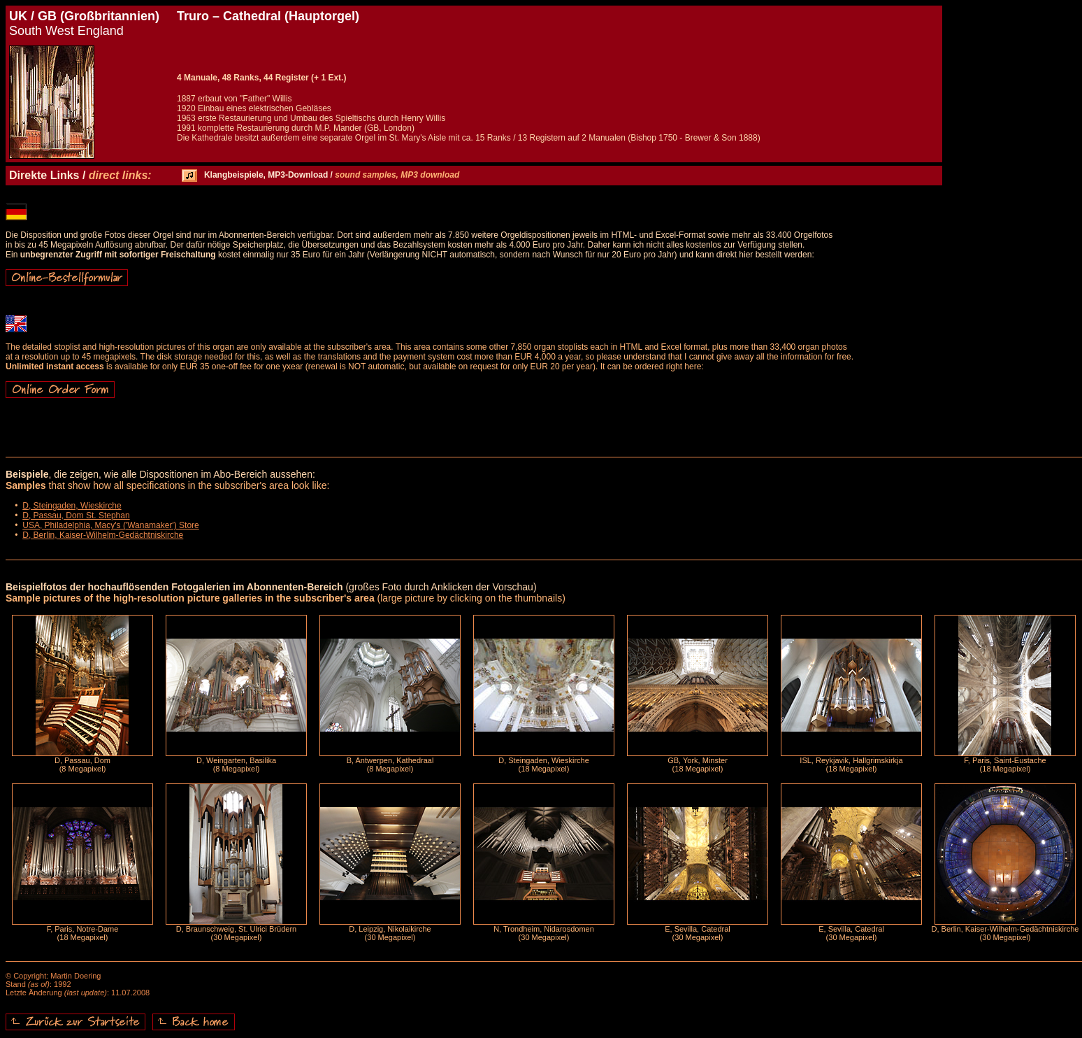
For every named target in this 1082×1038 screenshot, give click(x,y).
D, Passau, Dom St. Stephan (75, 515)
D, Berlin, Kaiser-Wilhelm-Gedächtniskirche (102, 535)
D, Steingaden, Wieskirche (71, 506)
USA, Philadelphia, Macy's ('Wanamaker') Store (110, 525)
